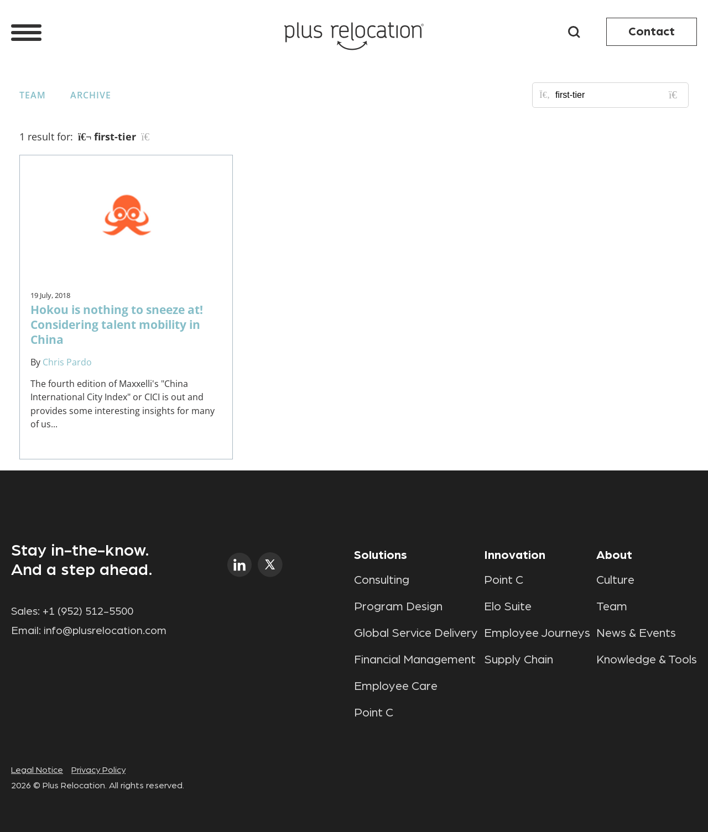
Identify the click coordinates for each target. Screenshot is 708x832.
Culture (615, 580)
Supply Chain (518, 659)
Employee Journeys (537, 633)
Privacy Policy (98, 770)
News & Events (636, 633)
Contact (651, 31)
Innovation (514, 555)
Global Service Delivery (416, 633)
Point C (373, 713)
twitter (270, 564)
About (614, 555)
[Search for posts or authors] (617, 95)
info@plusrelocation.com (105, 630)
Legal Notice (37, 770)
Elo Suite (508, 606)
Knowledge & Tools (646, 659)
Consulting (381, 580)
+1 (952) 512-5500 (88, 611)
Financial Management (415, 659)
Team (32, 95)
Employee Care (396, 686)
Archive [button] (90, 95)
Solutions (380, 555)
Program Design (398, 606)
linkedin (239, 564)
